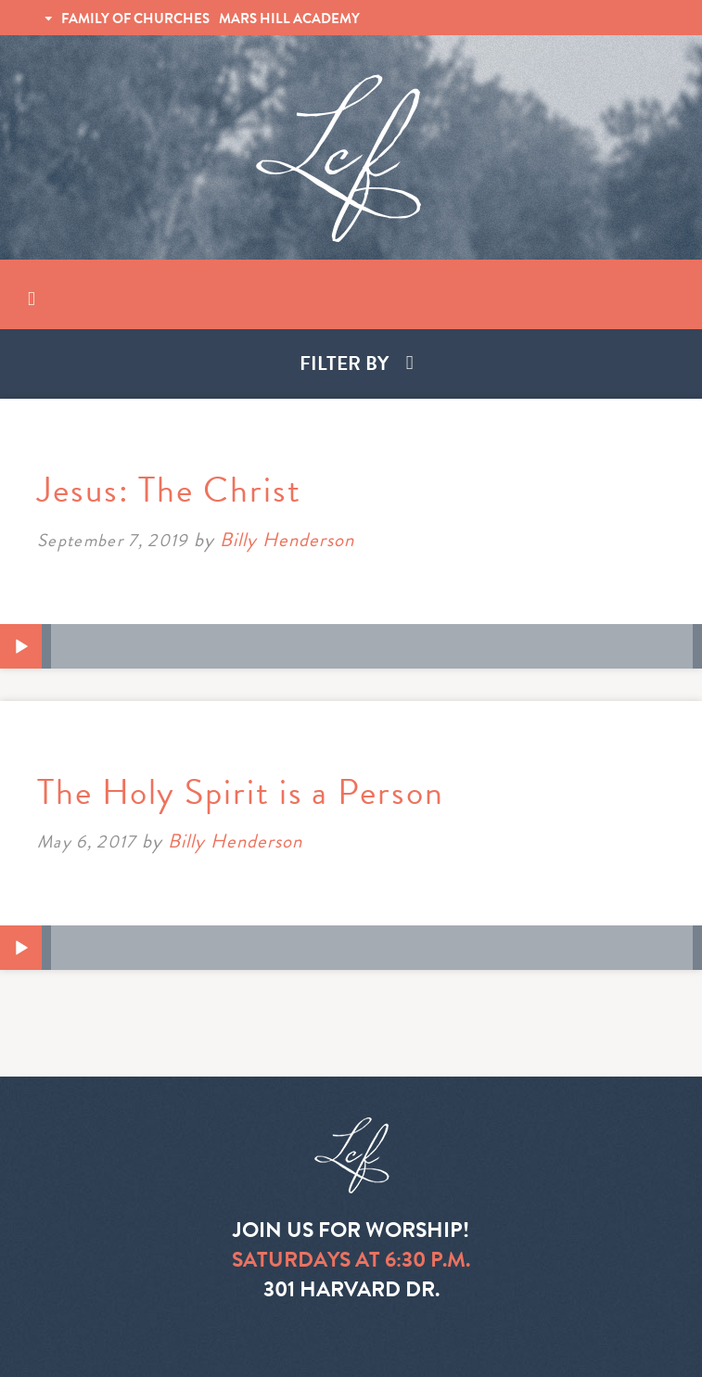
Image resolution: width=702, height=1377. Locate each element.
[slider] (372, 646)
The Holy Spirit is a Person (240, 792)
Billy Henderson (287, 540)
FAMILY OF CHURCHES (135, 18)
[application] (351, 646)
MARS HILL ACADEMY (289, 18)
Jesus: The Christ (169, 490)
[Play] (21, 647)
